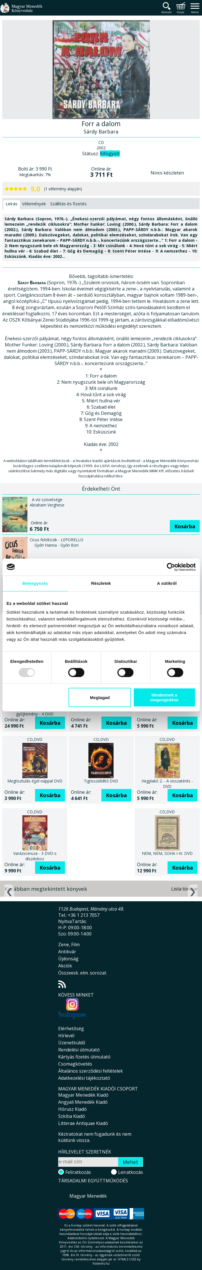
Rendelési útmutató (79, 1050)
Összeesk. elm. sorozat (82, 973)
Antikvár (67, 951)
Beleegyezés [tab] (35, 583)
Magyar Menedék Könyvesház (21, 11)
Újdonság (68, 959)
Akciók (65, 966)
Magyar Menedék (88, 1196)
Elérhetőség (71, 1028)
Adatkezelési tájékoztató (84, 1078)
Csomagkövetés (75, 1064)
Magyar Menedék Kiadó (83, 1095)
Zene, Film (69, 944)
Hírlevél (66, 1035)
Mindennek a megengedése (164, 697)
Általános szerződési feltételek (90, 1071)
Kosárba (184, 526)
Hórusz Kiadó (72, 1109)
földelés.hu (101, 1263)
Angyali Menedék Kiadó (83, 1102)
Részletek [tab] (101, 583)
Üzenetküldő (71, 1043)
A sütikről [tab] (167, 583)
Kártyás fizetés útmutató (84, 1057)
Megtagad (100, 697)
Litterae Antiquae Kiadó (83, 1123)
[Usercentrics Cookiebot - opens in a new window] (171, 567)
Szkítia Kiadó (71, 1116)
